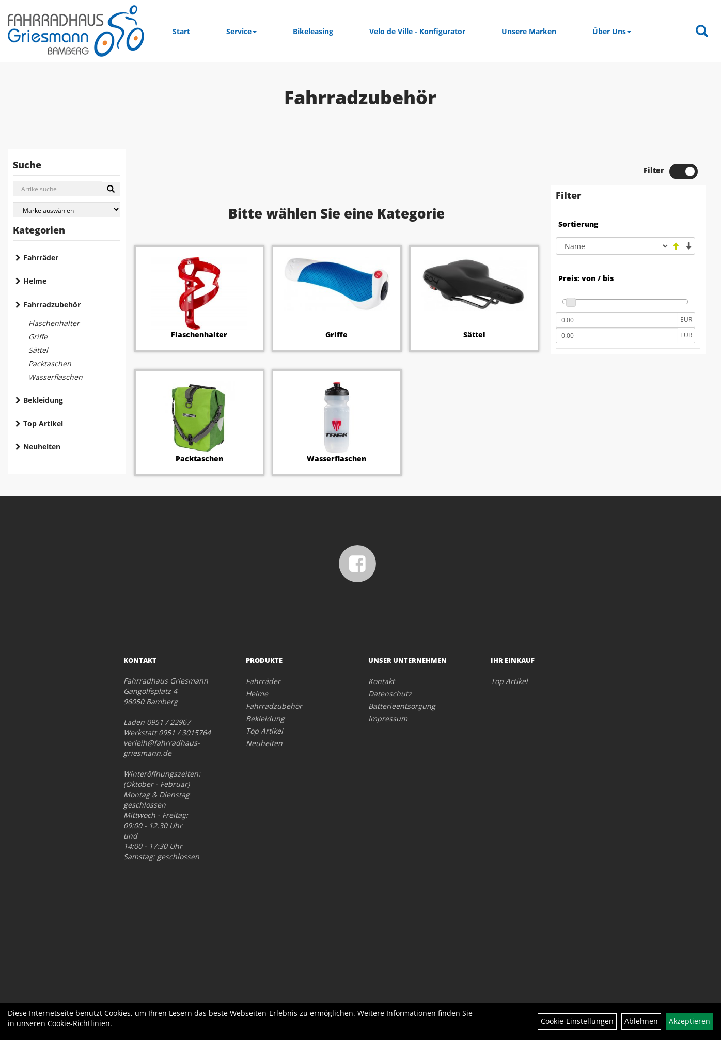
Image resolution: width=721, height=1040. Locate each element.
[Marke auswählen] (66, 209)
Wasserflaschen (55, 377)
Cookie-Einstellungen (577, 1021)
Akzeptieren (689, 1021)
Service (241, 31)
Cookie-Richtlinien (79, 1023)
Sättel (38, 350)
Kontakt (381, 681)
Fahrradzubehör (52, 304)
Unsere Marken (528, 31)
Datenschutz (390, 693)
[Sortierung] (612, 246)
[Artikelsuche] (702, 31)
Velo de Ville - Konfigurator (417, 31)
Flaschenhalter (54, 323)
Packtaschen (49, 363)
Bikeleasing (313, 31)
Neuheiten (41, 447)
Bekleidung (43, 400)
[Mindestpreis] (617, 320)
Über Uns (611, 31)
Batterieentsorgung (401, 706)
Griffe (38, 337)
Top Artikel (43, 423)
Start (181, 31)
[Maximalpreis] (617, 335)
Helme (34, 281)
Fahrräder (40, 257)
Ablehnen (641, 1021)
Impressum (387, 718)
